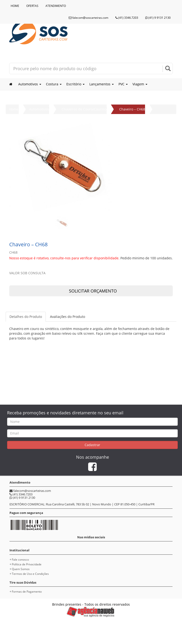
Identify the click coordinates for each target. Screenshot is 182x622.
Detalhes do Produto (25, 316)
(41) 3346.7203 (126, 18)
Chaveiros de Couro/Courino (84, 109)
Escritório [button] (75, 84)
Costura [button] (54, 84)
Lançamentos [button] (101, 84)
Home (13, 109)
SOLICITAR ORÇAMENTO (91, 291)
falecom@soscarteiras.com (88, 18)
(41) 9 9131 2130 (158, 18)
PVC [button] (123, 84)
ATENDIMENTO (56, 6)
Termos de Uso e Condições (30, 574)
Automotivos (39, 109)
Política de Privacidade (26, 564)
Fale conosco (20, 560)
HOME (15, 6)
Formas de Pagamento (27, 592)
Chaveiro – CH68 (132, 109)
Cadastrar (92, 445)
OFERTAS (32, 6)
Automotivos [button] (29, 84)
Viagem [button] (139, 84)
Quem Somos (21, 569)
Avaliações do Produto (67, 316)
